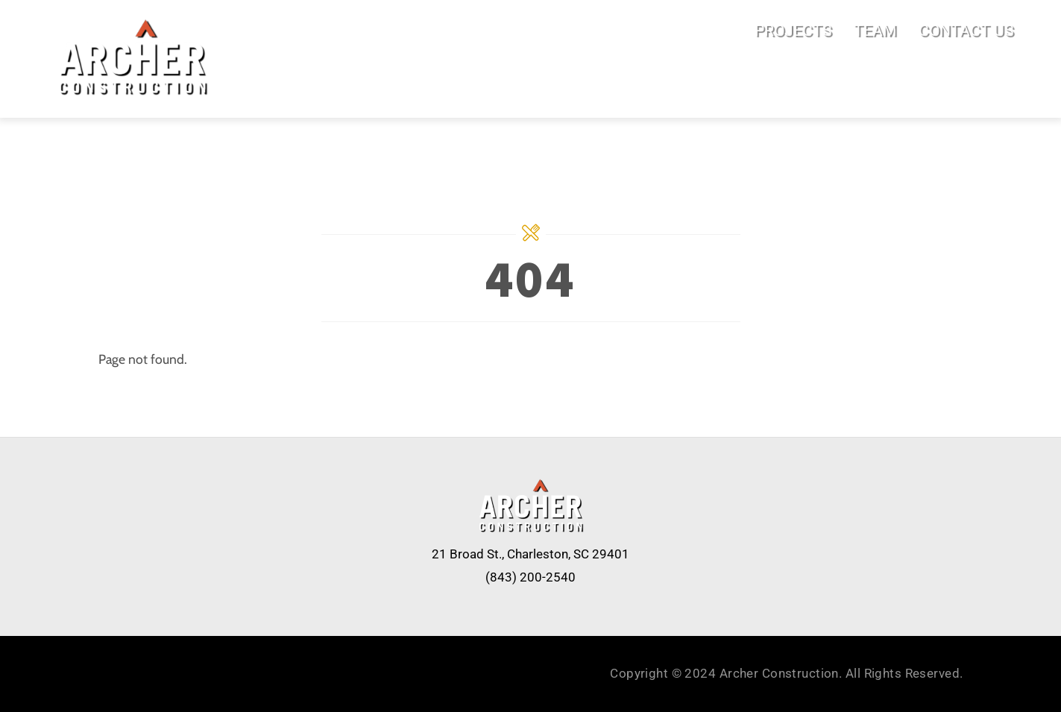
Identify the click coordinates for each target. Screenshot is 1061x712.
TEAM (875, 30)
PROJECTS (793, 30)
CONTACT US (966, 30)
